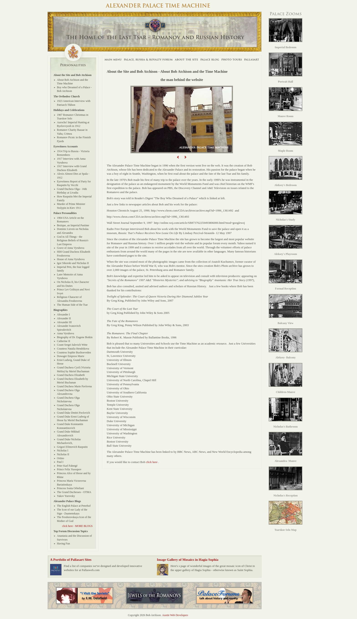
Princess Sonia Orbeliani (70, 488)
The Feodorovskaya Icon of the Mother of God (74, 519)
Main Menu (113, 59)
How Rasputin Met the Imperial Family (74, 198)
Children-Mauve (285, 378)
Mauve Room (285, 102)
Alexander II (64, 318)
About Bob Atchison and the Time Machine (72, 81)
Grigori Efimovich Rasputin (72, 446)
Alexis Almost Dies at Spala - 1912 (73, 175)
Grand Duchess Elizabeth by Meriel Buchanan (72, 380)
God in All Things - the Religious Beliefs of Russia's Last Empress (72, 240)
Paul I (60, 461)
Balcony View (285, 309)
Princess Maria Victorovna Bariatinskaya (71, 482)
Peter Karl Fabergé (67, 465)
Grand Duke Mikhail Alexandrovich (68, 433)
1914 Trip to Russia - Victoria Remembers (73, 153)
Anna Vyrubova (65, 333)
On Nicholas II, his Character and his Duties (73, 283)
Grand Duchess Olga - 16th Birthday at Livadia (72, 190)
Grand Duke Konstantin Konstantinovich (70, 426)
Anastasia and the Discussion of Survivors (74, 537)
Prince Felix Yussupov (69, 469)
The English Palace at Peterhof (74, 505)
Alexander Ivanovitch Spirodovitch (69, 327)
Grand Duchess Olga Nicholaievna (68, 399)
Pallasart (251, 59)
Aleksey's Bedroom (285, 171)
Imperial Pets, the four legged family (73, 268)
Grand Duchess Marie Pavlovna (74, 386)
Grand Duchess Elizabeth (71, 375)
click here (152, 462)
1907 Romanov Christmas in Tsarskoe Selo (72, 116)
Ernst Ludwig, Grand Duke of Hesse (73, 361)
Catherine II (63, 341)
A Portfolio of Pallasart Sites (71, 559)
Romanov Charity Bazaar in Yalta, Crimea (72, 131)
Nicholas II (63, 454)
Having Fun (63, 543)
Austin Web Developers (175, 615)
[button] (178, 157)
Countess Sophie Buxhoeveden (74, 352)
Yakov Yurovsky (66, 496)
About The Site (186, 59)
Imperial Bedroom (285, 33)
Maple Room (285, 137)
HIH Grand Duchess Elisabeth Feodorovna (73, 253)
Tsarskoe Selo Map (285, 516)
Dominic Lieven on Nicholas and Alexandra (73, 230)
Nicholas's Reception (285, 481)
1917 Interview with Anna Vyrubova (71, 160)
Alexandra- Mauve (285, 447)
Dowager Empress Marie (70, 356)
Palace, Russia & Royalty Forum (148, 59)
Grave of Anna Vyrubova (70, 247)
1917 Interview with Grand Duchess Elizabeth (72, 168)
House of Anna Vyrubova (70, 259)
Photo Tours (231, 59)
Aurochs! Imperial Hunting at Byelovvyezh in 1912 (73, 124)
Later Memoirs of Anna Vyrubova (70, 276)
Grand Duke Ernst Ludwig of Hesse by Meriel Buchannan (73, 418)
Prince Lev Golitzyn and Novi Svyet (73, 291)
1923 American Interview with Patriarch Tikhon (73, 102)
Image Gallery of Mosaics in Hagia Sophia (187, 559)
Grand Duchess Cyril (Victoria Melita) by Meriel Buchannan (73, 369)
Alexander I (63, 314)
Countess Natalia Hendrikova (73, 348)
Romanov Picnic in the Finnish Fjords (74, 139)
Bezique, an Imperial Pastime (73, 225)
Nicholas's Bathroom (285, 413)
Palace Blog (209, 59)
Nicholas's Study (285, 206)
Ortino (60, 458)
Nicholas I (62, 450)
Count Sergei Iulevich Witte (72, 344)
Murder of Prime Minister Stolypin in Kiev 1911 (71, 205)
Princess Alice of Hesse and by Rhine (74, 475)
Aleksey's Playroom (285, 240)
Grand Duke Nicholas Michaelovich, (69, 441)
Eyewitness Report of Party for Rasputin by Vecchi (74, 183)
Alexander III (64, 322)
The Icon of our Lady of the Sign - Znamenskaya (72, 511)
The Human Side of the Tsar (72, 304)
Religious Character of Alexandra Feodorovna (69, 298)
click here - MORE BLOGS (77, 526)
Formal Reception (285, 274)
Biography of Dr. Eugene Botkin (74, 337)
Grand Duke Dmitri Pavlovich (73, 412)
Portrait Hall (285, 68)
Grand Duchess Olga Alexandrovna (68, 392)
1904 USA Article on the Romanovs (70, 219)
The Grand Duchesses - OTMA (74, 492)
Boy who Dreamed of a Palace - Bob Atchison (74, 89)
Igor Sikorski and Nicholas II (73, 263)
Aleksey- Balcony (285, 343)
